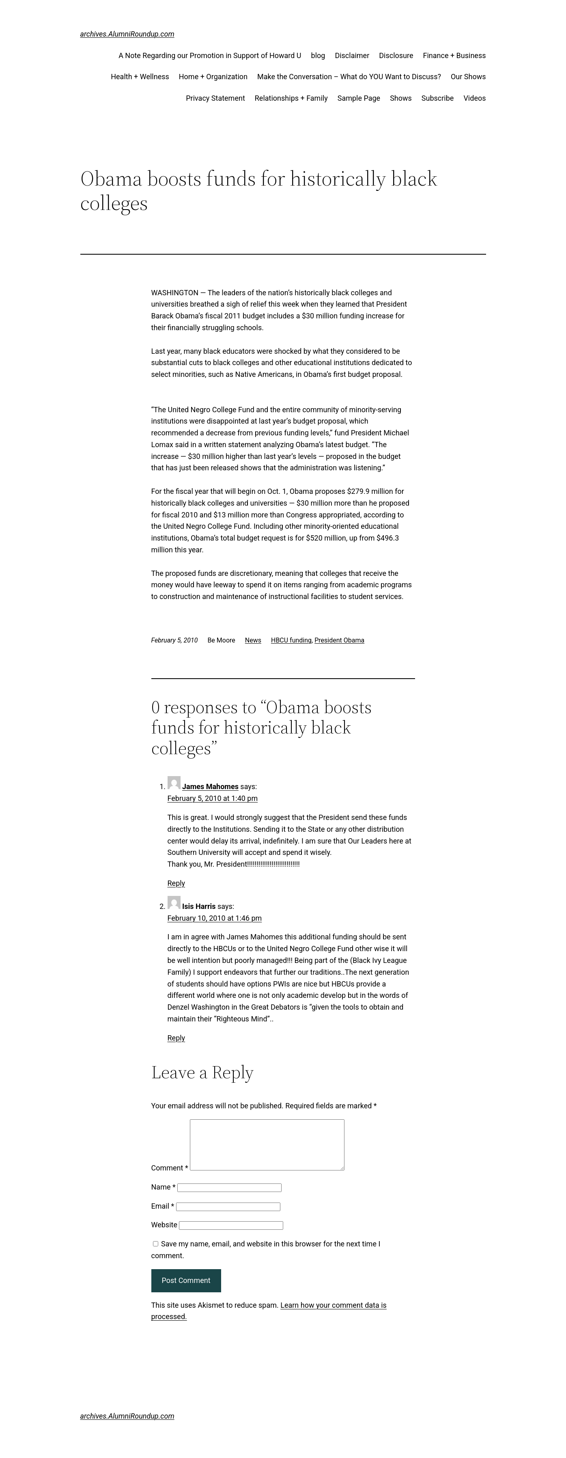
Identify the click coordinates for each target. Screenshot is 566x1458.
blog (318, 55)
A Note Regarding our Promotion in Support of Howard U (209, 55)
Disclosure (396, 55)
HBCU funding (291, 640)
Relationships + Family (291, 98)
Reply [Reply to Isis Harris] (176, 1038)
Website (164, 1234)
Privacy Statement (215, 98)
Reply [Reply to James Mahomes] (176, 883)
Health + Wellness (140, 76)
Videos (474, 98)
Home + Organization (213, 76)
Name (163, 1196)
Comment (169, 1177)
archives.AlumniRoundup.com (127, 34)
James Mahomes (210, 786)
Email (162, 1215)
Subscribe (438, 98)
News (253, 640)
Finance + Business (454, 55)
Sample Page (359, 98)
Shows (401, 98)
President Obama (339, 640)
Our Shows (468, 76)
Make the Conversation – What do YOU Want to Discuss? (349, 76)
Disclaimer (352, 55)
